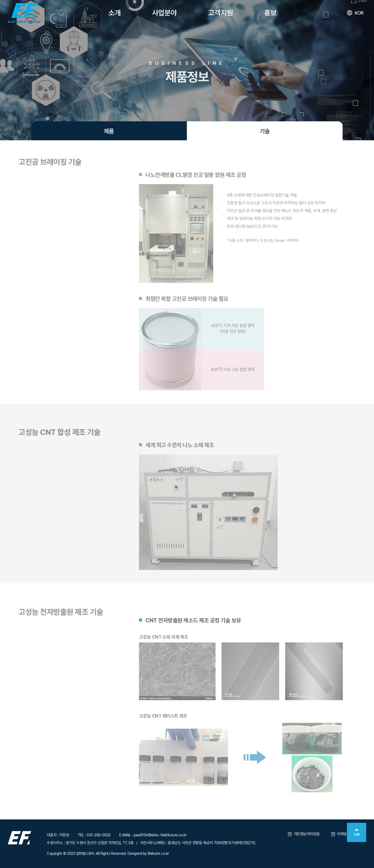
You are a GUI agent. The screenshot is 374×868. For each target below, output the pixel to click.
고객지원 (220, 13)
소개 (114, 13)
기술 (265, 131)
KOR (355, 13)
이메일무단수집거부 (348, 834)
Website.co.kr (158, 853)
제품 (109, 131)
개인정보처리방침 (304, 834)
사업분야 (164, 13)
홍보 (270, 13)
